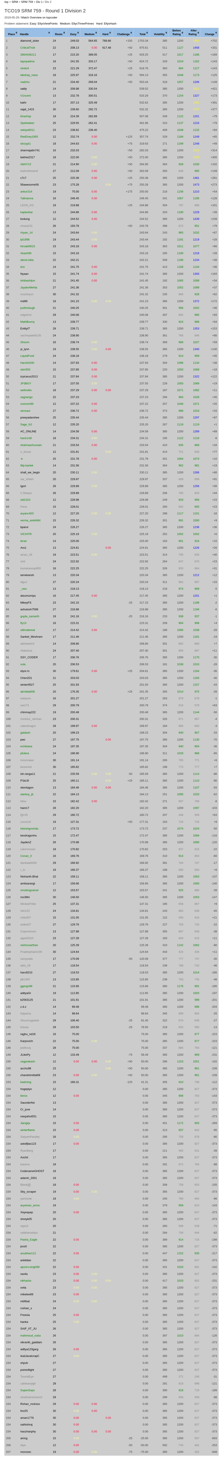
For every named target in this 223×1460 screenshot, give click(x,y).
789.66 (106, 40)
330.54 (92, 88)
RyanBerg (26, 1150)
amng (23, 1438)
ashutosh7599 (29, 609)
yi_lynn (24, 349)
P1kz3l (24, 780)
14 (54, 88)
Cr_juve (25, 1109)
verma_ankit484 (30, 520)
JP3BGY (25, 383)
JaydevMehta (28, 287)
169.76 (74, 856)
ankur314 (26, 191)
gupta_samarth (29, 616)
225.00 (74, 541)
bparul (24, 527)
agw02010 (26, 938)
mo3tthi (25, 897)
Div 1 (39, 1)
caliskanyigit (27, 1383)
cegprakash (27, 1061)
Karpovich (26, 1041)
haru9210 (26, 972)
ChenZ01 (26, 678)
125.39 (74, 945)
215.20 (74, 54)
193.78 (74, 225)
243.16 (74, 253)
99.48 (75, 1006)
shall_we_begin (30, 472)
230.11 (74, 472)
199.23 (74, 732)
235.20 (74, 424)
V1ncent (25, 95)
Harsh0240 (27, 362)
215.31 (74, 623)
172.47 (74, 835)
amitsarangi (27, 883)
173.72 (74, 828)
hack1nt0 (26, 438)
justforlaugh (27, 307)
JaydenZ (25, 842)
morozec (25, 1451)
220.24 (74, 582)
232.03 (74, 150)
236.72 (74, 410)
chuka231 (26, 225)
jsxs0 (23, 1246)
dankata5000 (28, 862)
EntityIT (25, 328)
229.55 (74, 123)
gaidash (25, 732)
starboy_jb (26, 794)
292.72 (92, 109)
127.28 (74, 938)
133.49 (74, 1054)
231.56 (74, 465)
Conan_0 (26, 856)
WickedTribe (28, 903)
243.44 (74, 239)
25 (54, 123)
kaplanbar (26, 212)
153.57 (74, 890)
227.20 (74, 513)
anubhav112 (28, 1253)
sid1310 (25, 499)
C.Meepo (26, 493)
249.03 (74, 40)
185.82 (74, 767)
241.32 (74, 294)
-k (21, 458)
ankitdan (25, 1260)
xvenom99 (26, 403)
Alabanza (26, 650)
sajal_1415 (27, 109)
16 (54, 61)
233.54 (74, 445)
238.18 (74, 355)
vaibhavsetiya (28, 1232)
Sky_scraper (28, 1191)
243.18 (74, 246)
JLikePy (25, 1054)
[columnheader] (12, 33)
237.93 (74, 362)
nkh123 (25, 910)
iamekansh (27, 575)
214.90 (74, 164)
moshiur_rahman (31, 719)
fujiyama (25, 1013)
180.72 (74, 814)
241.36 (74, 287)
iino (22, 266)
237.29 (74, 390)
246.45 (74, 198)
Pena (23, 506)
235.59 (74, 773)
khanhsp (25, 116)
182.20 (74, 808)
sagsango (26, 397)
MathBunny (27, 321)
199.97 (74, 726)
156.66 (74, 883)
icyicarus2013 (29, 376)
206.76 (74, 657)
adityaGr (25, 993)
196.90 (74, 753)
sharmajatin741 (30, 150)
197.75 (74, 739)
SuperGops (27, 1390)
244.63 (74, 143)
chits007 (25, 917)
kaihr (23, 102)
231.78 (74, 458)
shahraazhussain (31, 445)
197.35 (74, 746)
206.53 (74, 664)
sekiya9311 (27, 130)
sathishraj (26, 1424)
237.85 (74, 369)
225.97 (74, 75)
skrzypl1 (25, 143)
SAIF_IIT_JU (28, 1328)
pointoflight (27, 1369)
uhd (22, 561)
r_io (22, 869)
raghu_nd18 (27, 1034)
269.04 (92, 82)
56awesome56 (29, 184)
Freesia (25, 1315)
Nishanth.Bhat (29, 876)
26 (54, 225)
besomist (26, 767)
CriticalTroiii (27, 47)
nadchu (25, 82)
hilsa (23, 801)
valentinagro (28, 726)
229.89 (74, 486)
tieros (23, 1095)
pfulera (24, 753)
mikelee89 (26, 1294)
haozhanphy (28, 1431)
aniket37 (25, 924)
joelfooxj (25, 1047)
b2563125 (26, 999)
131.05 (74, 917)
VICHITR (26, 534)
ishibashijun (27, 280)
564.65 (92, 40)
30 (54, 109)
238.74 (74, 342)
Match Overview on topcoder (39, 17)
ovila (23, 1287)
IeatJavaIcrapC (29, 1356)
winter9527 (27, 684)
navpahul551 (28, 1116)
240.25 (74, 307)
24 (54, 40)
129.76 (74, 924)
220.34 (74, 575)
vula (22, 664)
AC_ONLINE (28, 431)
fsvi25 (24, 1410)
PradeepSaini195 (31, 951)
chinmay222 (27, 712)
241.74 (74, 273)
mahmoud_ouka (30, 1335)
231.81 (74, 451)
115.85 (74, 979)
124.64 (74, 951)
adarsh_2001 (28, 1178)
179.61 (74, 671)
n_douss (25, 451)
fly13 (23, 623)
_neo (23, 588)
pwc (22, 739)
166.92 (74, 862)
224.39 (74, 116)
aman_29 (26, 554)
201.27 (74, 698)
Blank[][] (25, 1184)
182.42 (74, 801)
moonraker (27, 760)
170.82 (74, 849)
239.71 (74, 328)
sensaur (25, 410)
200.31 (74, 719)
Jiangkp (25, 1123)
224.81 (74, 547)
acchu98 (25, 1068)
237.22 (74, 403)
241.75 (74, 266)
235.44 (74, 417)
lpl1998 (24, 239)
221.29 (74, 68)
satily (23, 88)
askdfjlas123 (28, 1143)
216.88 (74, 609)
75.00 (75, 191)
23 (54, 68)
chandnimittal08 (30, 1075)
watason (25, 698)
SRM (15, 1)
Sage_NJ (26, 424)
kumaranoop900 (30, 568)
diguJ (23, 582)
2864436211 (28, 54)
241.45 (74, 280)
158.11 (74, 876)
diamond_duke (29, 40)
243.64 (74, 232)
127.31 (74, 821)
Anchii (24, 1157)
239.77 (74, 321)
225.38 (74, 177)
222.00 (74, 157)
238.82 (74, 130)
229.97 (74, 479)
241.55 (74, 61)
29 (54, 314)
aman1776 (27, 1417)
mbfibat (25, 1301)
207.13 (74, 102)
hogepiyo (26, 1089)
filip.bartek (26, 465)
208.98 (74, 88)
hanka (24, 1321)
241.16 (74, 616)
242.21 (74, 260)
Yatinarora (26, 198)
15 (54, 253)
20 (54, 472)
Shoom (24, 342)
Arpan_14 (26, 232)
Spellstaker (27, 123)
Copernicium (28, 931)
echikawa (26, 746)
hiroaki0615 (27, 246)
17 (54, 54)
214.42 (74, 630)
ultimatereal (27, 630)
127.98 (74, 931)
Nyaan (24, 273)
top (6, 1)
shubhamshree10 (31, 1397)
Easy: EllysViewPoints (44, 23)
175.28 (74, 184)
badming (25, 1082)
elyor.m (24, 671)
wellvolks (26, 390)
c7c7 (23, 177)
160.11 (74, 780)
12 (54, 136)
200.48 (74, 712)
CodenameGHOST (32, 1171)
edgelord (25, 314)
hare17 (24, 808)
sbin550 (25, 369)
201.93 (74, 684)
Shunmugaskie (29, 1020)
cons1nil (25, 821)
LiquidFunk (27, 355)
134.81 (74, 910)
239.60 (74, 109)
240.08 (74, 314)
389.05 (92, 54)
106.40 (74, 1020)
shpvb (24, 1363)
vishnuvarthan (29, 945)
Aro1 (23, 547)
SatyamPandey (29, 1136)
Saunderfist (27, 1102)
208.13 (74, 47)
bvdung (25, 219)
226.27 (74, 527)
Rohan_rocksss (30, 1404)
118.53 (74, 972)
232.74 (74, 136)
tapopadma (27, 61)
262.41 (92, 123)
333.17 (92, 61)
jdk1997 (25, 979)
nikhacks (25, 1280)
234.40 (74, 82)
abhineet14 (27, 643)
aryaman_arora (29, 1205)
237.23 (74, 397)
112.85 (74, 993)
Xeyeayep (26, 1212)
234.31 (74, 438)
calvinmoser (27, 849)
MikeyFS (25, 602)
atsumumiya (27, 595)
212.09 (74, 171)
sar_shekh (26, 479)
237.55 (74, 383)
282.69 (92, 116)
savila (23, 1274)
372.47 (92, 68)
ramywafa (26, 958)
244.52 (74, 219)
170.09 (74, 958)
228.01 (74, 506)
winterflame (27, 1130)
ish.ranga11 (27, 773)
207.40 (74, 650)
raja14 (24, 1226)
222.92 (74, 561)
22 (54, 47)
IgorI (23, 486)
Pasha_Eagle (28, 1239)
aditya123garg (29, 1349)
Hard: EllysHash (106, 23)
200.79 (74, 705)
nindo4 (24, 68)
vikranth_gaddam (31, 1342)
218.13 (74, 588)
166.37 (74, 869)
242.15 (74, 602)
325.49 (92, 102)
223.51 (74, 554)
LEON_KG (27, 205)
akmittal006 (27, 691)
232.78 (74, 95)
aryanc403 (27, 513)
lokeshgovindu (29, 828)
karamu (25, 1164)
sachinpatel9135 (30, 335)
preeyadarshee (29, 417)
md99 (23, 301)
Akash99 (25, 253)
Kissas (24, 1027)
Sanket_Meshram (31, 636)
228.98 (74, 499)
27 (54, 171)
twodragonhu (28, 835)
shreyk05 (26, 1219)
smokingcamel (29, 890)
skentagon (26, 787)
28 (54, 328)
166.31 (74, 1082)
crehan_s (26, 1308)
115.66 (74, 986)
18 (54, 75)
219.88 (74, 205)
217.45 (74, 595)
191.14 (74, 760)
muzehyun (26, 294)
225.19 (74, 534)
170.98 (74, 842)
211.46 (74, 636)
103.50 (74, 1027)
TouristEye (27, 1376)
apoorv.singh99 (29, 1267)
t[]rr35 (24, 814)
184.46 (74, 787)
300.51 (92, 95)
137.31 (74, 903)
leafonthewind (29, 171)
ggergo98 (26, 986)
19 (54, 116)
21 (54, 82)
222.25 (74, 568)
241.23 (74, 301)
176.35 (74, 691)
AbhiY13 (25, 164)
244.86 (74, 212)
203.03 (74, 678)
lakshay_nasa (29, 75)
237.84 (74, 376)
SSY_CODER (29, 657)
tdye (23, 1445)
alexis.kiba (27, 260)
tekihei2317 (27, 157)
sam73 (24, 705)
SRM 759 (27, 1)
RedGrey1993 (29, 136)
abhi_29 (25, 965)
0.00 (94, 47)
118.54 (74, 965)
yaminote (26, 1198)
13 (54, 95)
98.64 (75, 1013)
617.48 (106, 47)
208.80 (74, 643)
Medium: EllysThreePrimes (77, 23)
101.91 (74, 999)
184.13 (74, 794)
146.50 (74, 897)
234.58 (74, 431)
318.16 (92, 75)
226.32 (74, 520)
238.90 (74, 335)
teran (23, 541)
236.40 (92, 130)
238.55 (74, 349)
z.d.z (23, 1006)
